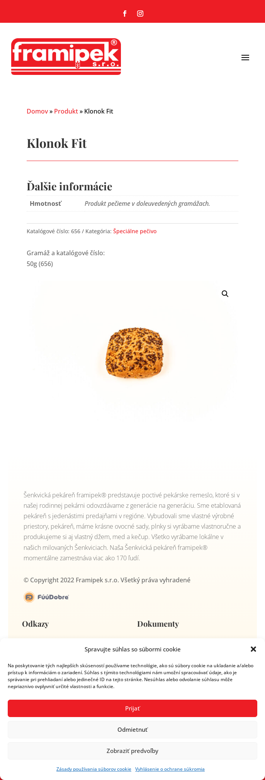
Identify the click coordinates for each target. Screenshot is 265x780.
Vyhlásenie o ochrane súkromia (170, 769)
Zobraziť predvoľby (132, 751)
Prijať (132, 708)
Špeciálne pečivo (134, 231)
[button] (253, 649)
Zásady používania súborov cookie (93, 769)
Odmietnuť (132, 729)
